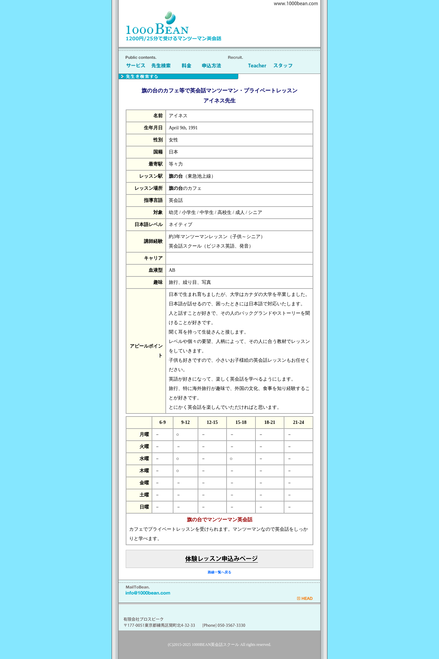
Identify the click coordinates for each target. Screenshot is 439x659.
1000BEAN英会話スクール (215, 644)
